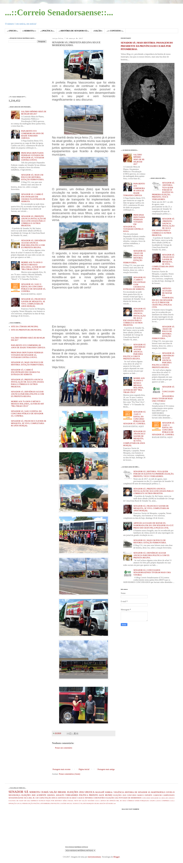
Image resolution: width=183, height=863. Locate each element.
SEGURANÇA (14, 795)
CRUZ (124, 801)
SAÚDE (63, 803)
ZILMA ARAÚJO (100, 803)
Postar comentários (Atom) (69, 774)
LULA (172, 801)
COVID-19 (170, 792)
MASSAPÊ (99, 792)
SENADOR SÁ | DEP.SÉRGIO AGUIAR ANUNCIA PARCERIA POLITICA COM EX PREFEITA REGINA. (27, 394)
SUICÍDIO (91, 801)
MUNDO (108, 795)
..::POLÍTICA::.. (47, 31)
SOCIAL (69, 803)
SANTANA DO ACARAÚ (67, 798)
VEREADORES (71, 795)
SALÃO (53, 792)
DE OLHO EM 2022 (23, 801)
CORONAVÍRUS (99, 798)
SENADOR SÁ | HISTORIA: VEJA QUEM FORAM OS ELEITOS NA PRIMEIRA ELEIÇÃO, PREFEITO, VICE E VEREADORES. (153, 473)
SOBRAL (109, 792)
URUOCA (90, 792)
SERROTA (34, 792)
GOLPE (152, 801)
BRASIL (62, 792)
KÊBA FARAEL (68, 801)
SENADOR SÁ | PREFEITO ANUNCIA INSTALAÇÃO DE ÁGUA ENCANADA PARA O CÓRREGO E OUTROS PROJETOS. (33, 221)
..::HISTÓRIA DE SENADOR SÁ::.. (74, 31)
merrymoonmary (94, 857)
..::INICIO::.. (12, 31)
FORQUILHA (144, 801)
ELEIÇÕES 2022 (112, 798)
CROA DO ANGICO (167, 798)
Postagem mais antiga (106, 769)
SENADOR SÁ (18, 792)
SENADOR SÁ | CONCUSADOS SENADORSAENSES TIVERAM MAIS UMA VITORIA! (163, 394)
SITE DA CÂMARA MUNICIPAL (24, 326)
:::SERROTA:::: (29, 31)
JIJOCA (54, 798)
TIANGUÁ (76, 803)
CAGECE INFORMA (85, 798)
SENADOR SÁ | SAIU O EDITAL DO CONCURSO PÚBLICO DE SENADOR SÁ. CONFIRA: (27, 413)
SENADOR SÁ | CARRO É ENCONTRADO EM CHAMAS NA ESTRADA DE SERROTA (25, 372)
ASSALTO (60, 795)
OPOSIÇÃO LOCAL (15, 803)
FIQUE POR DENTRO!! (54, 801)
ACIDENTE (41, 795)
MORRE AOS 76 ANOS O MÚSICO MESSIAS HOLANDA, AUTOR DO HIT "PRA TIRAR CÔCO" (27, 403)
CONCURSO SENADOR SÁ (151, 798)
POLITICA (57, 803)
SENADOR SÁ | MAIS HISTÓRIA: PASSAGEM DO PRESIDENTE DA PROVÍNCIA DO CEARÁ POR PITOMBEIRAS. (147, 45)
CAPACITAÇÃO (45, 798)
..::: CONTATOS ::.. (115, 31)
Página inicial (84, 769)
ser (115, 803)
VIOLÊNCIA (118, 792)
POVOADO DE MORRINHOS (130, 798)
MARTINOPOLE (158, 792)
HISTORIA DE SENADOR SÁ (137, 792)
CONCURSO (131, 795)
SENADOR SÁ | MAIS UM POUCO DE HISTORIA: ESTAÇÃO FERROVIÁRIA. (32, 177)
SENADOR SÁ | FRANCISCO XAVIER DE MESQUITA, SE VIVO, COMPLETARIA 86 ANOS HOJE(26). (28, 423)
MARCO (140, 795)
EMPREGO (34, 801)
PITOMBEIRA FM (47, 803)
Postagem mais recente (62, 769)
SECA (26, 798)
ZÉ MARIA (110, 803)
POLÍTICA (83, 795)
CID (36, 798)
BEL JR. (32, 798)
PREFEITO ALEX (96, 795)
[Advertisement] (96, 758)
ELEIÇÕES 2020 (28, 795)
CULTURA (12, 801)
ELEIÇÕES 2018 (119, 795)
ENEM (137, 801)
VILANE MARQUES (87, 803)
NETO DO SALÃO (80, 801)
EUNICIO (42, 801)
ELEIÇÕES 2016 (75, 792)
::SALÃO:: (97, 31)
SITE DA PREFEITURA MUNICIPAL (26, 330)
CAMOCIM (157, 795)
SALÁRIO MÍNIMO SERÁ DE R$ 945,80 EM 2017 (138, 159)
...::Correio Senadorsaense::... (59, 12)
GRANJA (51, 795)
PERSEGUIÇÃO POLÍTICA (31, 803)
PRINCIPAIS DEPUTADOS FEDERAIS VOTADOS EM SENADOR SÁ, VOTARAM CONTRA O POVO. (27, 355)
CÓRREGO (130, 801)
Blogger (116, 857)
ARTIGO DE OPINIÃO (108, 801)
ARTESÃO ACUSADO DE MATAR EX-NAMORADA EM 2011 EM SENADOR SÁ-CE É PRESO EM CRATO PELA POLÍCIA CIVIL (163, 297)
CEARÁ (45, 792)
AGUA (97, 801)
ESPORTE (148, 795)
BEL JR (119, 801)
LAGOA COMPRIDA (162, 801)
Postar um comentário (63, 748)
